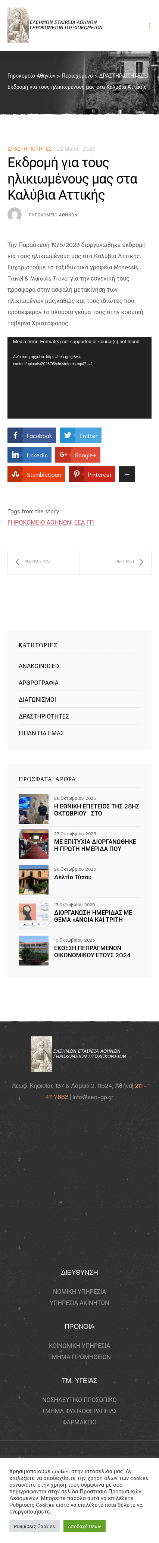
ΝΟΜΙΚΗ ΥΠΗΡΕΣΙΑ (79, 1291)
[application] (79, 377)
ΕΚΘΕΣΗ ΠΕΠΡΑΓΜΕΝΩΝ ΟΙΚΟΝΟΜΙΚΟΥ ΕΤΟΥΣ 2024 (92, 951)
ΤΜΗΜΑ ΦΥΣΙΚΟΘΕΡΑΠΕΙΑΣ (80, 1410)
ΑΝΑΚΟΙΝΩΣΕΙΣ (39, 665)
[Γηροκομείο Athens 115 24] (79, 1196)
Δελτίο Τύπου (72, 876)
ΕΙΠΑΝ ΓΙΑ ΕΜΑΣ (41, 732)
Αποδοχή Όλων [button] (84, 1526)
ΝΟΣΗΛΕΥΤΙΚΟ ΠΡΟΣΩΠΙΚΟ (79, 1399)
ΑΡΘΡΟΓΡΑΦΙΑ (39, 682)
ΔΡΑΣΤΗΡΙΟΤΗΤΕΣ (29, 148)
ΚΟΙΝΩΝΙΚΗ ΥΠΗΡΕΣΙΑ (79, 1345)
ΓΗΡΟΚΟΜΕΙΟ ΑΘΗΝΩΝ (39, 522)
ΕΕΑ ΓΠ (84, 522)
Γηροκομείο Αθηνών (53, 214)
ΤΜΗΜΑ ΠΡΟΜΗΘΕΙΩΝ (79, 1356)
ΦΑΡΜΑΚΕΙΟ (80, 1421)
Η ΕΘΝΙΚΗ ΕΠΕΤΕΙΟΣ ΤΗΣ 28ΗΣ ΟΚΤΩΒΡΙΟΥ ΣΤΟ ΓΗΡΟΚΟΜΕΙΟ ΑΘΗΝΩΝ (96, 809)
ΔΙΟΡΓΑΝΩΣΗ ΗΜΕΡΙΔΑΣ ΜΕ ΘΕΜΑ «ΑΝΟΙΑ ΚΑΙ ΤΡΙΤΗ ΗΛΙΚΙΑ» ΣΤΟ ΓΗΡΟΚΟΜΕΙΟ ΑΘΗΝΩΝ (93, 915)
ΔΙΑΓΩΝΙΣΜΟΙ (37, 699)
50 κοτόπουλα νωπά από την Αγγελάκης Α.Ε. (129, 562)
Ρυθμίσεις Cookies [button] (34, 1526)
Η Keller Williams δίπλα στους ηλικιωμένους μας (33, 562)
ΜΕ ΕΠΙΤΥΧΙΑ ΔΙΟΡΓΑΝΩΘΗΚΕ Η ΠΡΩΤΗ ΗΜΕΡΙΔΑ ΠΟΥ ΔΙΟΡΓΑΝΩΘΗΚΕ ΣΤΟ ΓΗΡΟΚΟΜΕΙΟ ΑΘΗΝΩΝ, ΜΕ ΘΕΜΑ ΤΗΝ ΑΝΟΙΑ (95, 845)
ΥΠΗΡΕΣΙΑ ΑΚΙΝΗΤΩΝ (79, 1302)
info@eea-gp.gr (93, 1096)
